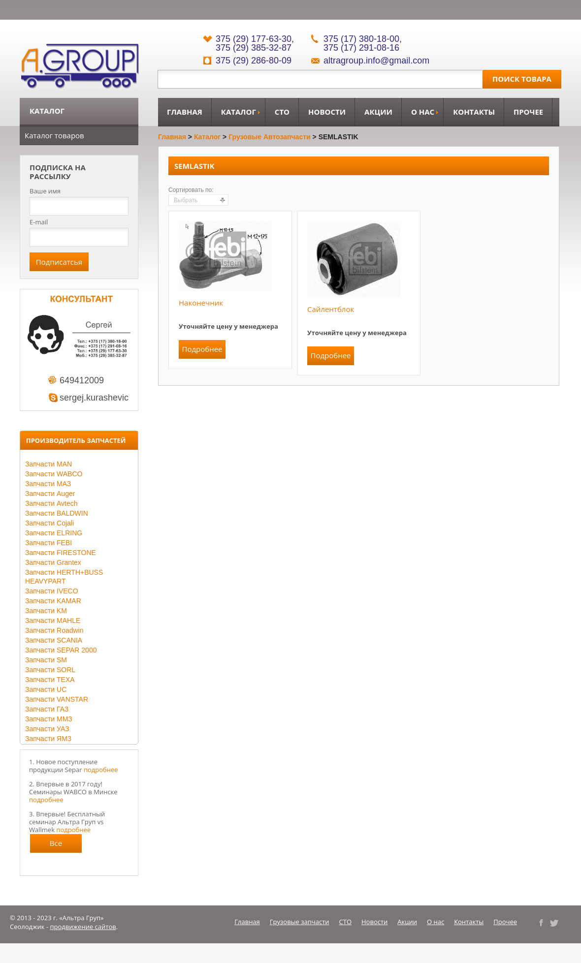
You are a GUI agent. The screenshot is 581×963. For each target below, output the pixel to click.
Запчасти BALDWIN (56, 513)
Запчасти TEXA (50, 679)
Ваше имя (45, 191)
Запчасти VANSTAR (56, 699)
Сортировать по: (191, 189)
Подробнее (202, 349)
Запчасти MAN (48, 464)
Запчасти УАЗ (47, 729)
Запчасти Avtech (51, 503)
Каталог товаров (54, 135)
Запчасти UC (45, 689)
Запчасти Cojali (49, 523)
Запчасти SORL (50, 670)
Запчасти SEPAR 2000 (61, 650)
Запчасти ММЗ (48, 719)
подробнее (101, 769)
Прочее (528, 112)
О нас (422, 112)
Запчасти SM (46, 660)
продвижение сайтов (83, 926)
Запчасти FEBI (48, 543)
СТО (282, 112)
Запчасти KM (46, 611)
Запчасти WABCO (53, 474)
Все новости (56, 845)
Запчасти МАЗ (48, 484)
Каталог (238, 112)
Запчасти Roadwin (54, 630)
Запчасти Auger (50, 493)
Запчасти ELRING (53, 533)
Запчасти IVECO (51, 591)
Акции (378, 112)
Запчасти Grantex (53, 562)
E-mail (39, 221)
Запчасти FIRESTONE (60, 553)
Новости (327, 112)
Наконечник (201, 303)
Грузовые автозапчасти (269, 137)
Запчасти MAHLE (52, 620)
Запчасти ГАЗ (46, 709)
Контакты (474, 112)
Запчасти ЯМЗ (48, 739)
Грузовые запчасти (299, 921)
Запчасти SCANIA (53, 640)
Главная (184, 112)
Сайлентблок (330, 309)
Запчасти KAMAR (53, 601)
